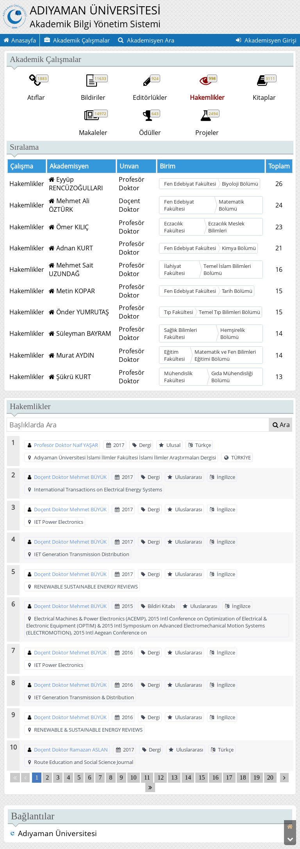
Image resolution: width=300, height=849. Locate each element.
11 (147, 778)
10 (133, 778)
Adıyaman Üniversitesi (53, 833)
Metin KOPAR (72, 291)
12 (160, 778)
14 (188, 778)
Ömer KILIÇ (69, 227)
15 (201, 778)
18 (243, 778)
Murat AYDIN (71, 355)
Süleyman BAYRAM (80, 333)
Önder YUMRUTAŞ (79, 312)
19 (257, 778)
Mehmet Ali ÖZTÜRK (69, 205)
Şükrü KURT (70, 376)
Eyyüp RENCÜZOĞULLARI (76, 183)
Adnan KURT (71, 248)
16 (215, 778)
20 (270, 778)
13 (174, 778)
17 (229, 778)
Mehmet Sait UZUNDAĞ (71, 269)
